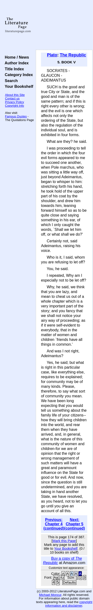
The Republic (73, 55)
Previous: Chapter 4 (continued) (53, 524)
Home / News (16, 57)
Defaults (69, 582)
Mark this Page (64, 541)
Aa (56, 577)
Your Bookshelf (18, 86)
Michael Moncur (50, 595)
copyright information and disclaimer (68, 603)
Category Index (18, 74)
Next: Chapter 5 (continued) (74, 524)
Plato (52, 55)
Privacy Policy (14, 102)
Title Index (13, 69)
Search (10, 80)
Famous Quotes (16, 116)
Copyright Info (14, 105)
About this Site (15, 95)
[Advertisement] (64, 25)
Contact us (12, 98)
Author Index (16, 63)
